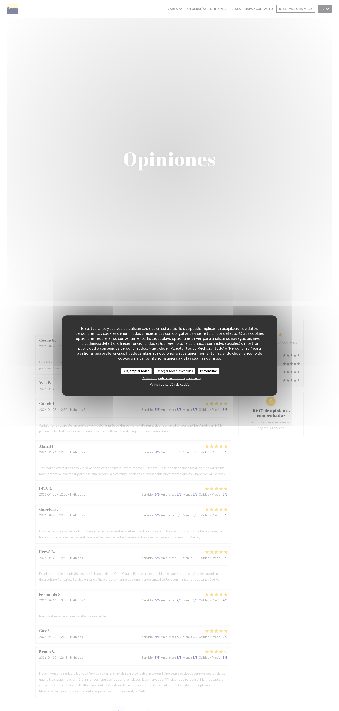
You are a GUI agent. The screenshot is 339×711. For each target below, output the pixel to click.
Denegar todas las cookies (175, 371)
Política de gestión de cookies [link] (170, 384)
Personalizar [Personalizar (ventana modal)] (208, 371)
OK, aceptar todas (136, 371)
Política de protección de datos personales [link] (171, 378)
